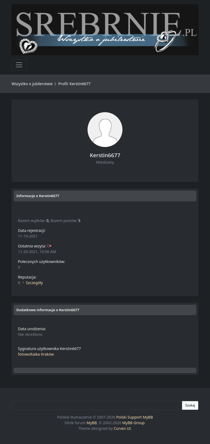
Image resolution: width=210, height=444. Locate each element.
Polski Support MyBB (134, 417)
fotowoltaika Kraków (36, 354)
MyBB (92, 422)
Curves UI (122, 428)
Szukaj (190, 405)
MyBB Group (133, 422)
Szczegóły (34, 282)
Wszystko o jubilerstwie (32, 83)
